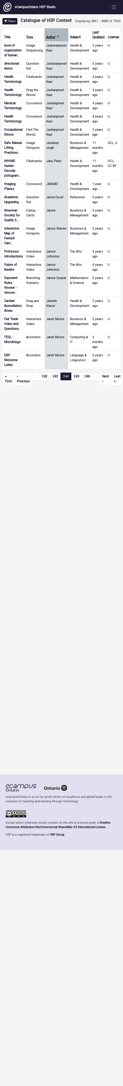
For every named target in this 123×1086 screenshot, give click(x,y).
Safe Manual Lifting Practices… (13, 148)
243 (55, 376)
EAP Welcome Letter (11, 360)
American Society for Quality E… (12, 215)
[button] (9, 21)
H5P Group (57, 834)
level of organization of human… (13, 50)
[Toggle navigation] (114, 7)
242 (44, 376)
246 (87, 376)
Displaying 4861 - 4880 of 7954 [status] (98, 21)
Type (29, 37)
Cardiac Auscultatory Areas (13, 306)
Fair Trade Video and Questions (11, 324)
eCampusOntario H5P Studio (29, 7)
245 (76, 376)
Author (52, 37)
